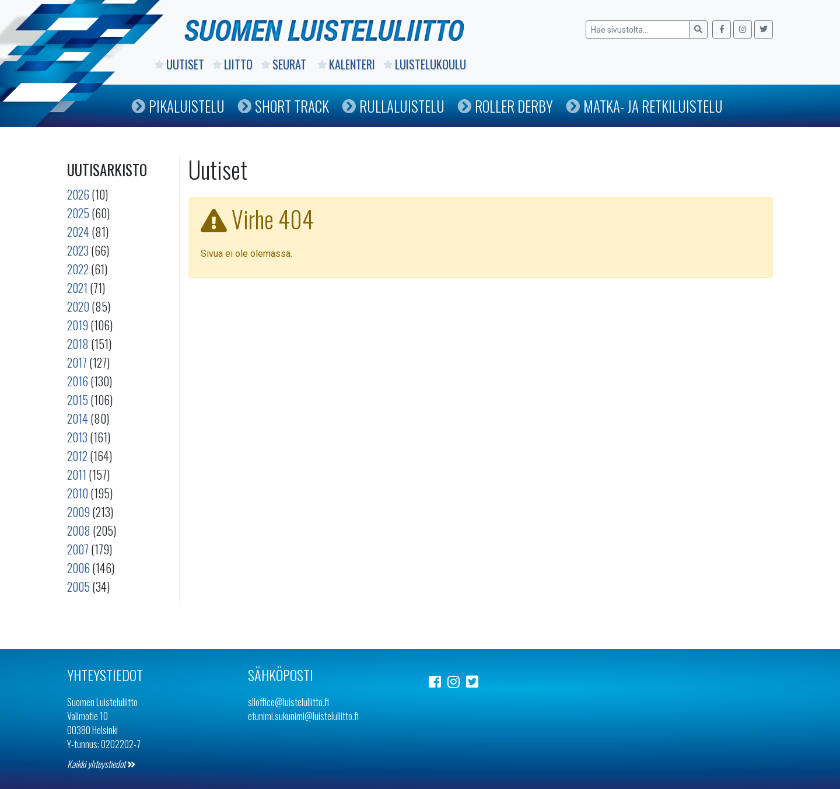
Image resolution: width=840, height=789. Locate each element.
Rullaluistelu (393, 106)
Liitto (232, 64)
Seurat (285, 64)
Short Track (283, 106)
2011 (76, 474)
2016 (77, 381)
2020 (78, 306)
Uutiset (179, 64)
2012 (77, 456)
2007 (78, 549)
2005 (78, 586)
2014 (77, 418)
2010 (77, 493)
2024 (78, 231)
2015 (77, 400)
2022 (78, 269)
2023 (78, 250)
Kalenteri (346, 64)
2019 (77, 325)
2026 (78, 194)
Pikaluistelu (178, 106)
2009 (78, 512)
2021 (77, 287)
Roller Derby (505, 106)
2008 (78, 530)
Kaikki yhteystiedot (101, 764)
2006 (78, 568)
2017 (77, 362)
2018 (78, 343)
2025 (78, 213)
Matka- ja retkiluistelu (644, 106)
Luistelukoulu (424, 64)
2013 (77, 437)
